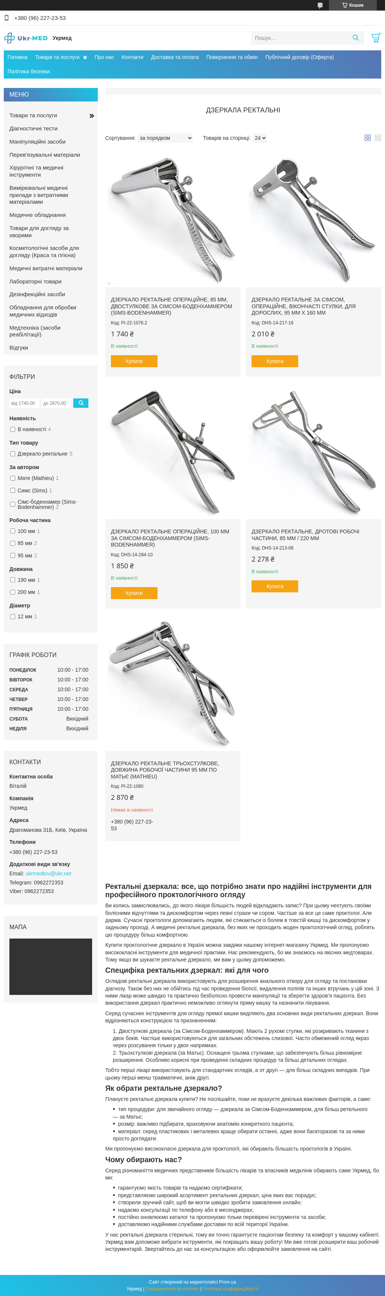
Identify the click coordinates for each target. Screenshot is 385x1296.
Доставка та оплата (175, 57)
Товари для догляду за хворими (39, 231)
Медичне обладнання (37, 215)
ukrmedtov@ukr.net (48, 874)
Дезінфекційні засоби (37, 294)
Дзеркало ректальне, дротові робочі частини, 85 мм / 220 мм (305, 534)
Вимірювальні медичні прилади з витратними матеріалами (38, 195)
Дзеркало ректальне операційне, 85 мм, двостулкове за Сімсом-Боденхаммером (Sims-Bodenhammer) (171, 306)
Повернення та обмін (232, 57)
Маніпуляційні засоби (37, 141)
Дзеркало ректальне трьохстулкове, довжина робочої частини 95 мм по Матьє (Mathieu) (165, 770)
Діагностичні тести (33, 128)
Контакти (132, 57)
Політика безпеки (29, 71)
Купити (134, 361)
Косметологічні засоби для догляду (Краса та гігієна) (44, 251)
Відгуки (18, 347)
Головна (17, 57)
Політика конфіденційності (231, 1288)
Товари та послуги (57, 57)
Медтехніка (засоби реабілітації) (35, 331)
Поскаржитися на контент (172, 1288)
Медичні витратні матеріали (45, 268)
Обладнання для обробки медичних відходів (42, 311)
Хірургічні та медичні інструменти (36, 171)
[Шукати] (355, 38)
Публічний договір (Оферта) (299, 57)
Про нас (104, 57)
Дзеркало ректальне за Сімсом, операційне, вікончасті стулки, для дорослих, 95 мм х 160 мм (304, 306)
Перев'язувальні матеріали (44, 154)
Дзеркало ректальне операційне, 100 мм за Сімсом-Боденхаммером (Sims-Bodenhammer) (170, 538)
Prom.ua (227, 1282)
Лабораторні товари (35, 281)
